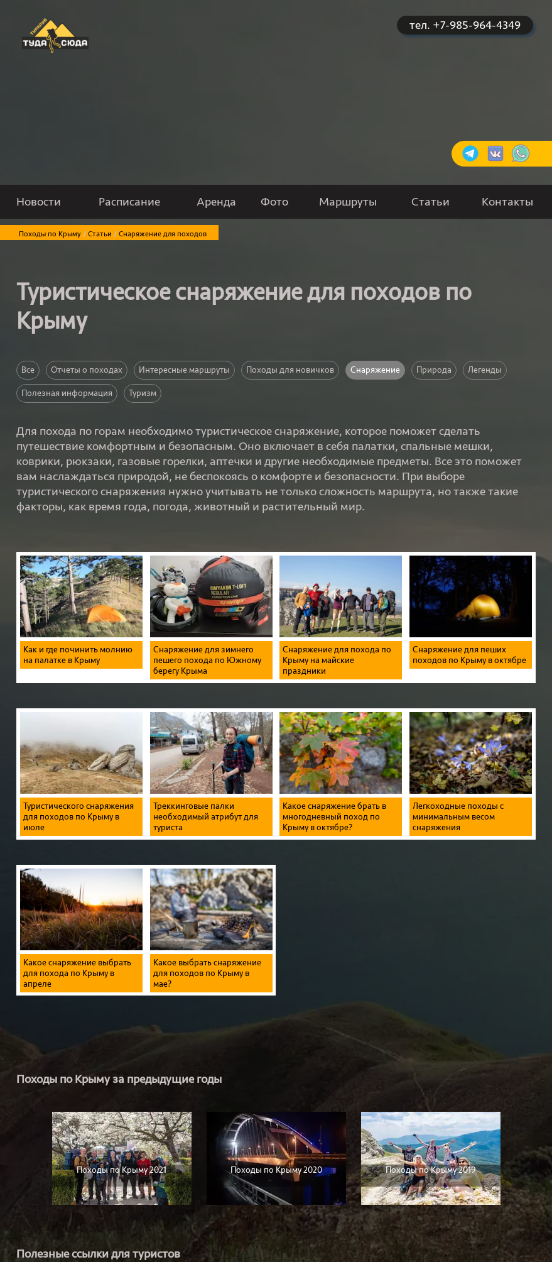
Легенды (485, 370)
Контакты (507, 201)
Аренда (216, 201)
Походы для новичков (290, 370)
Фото (274, 201)
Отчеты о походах (86, 370)
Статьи (430, 201)
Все (28, 370)
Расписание (129, 201)
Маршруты (348, 201)
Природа (434, 370)
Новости (38, 201)
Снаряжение (375, 370)
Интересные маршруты (184, 370)
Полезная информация (66, 393)
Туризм (142, 393)
